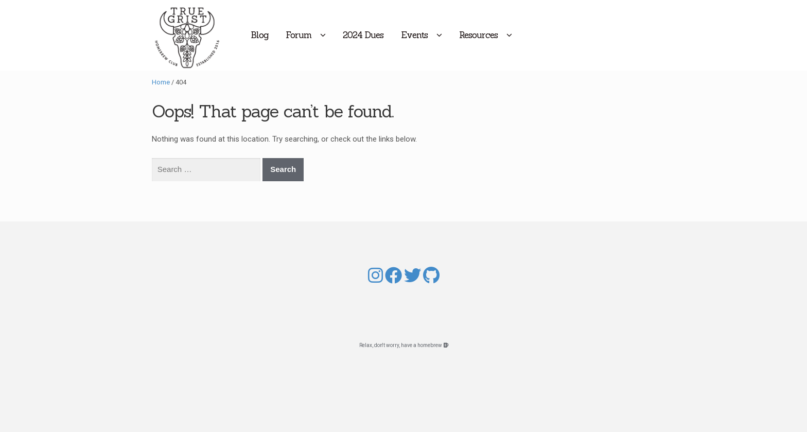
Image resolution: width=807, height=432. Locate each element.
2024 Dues (405, 35)
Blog (302, 35)
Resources (521, 35)
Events (457, 35)
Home (161, 82)
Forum (341, 35)
